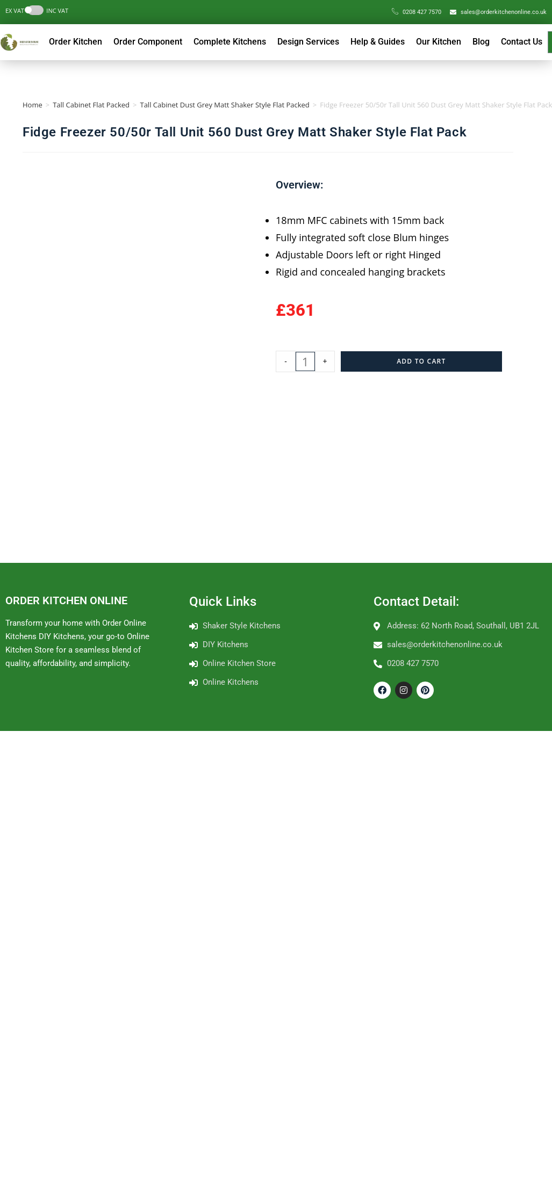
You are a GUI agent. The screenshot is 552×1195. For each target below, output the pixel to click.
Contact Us (521, 42)
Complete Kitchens (229, 42)
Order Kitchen (75, 42)
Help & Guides (377, 42)
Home (32, 105)
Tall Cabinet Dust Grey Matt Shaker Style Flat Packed (224, 105)
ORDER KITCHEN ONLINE (66, 600)
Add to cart (421, 361)
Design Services (308, 42)
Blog (481, 42)
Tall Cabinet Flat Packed (91, 105)
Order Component (147, 42)
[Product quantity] (305, 361)
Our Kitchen (438, 42)
